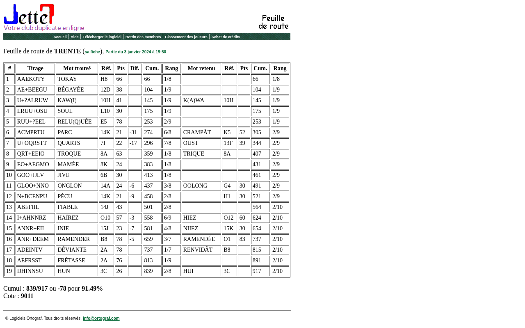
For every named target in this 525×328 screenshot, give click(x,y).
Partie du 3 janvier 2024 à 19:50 (135, 52)
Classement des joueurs (186, 37)
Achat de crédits (226, 37)
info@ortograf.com (101, 318)
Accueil (59, 37)
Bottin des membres (143, 37)
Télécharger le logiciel (102, 37)
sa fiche (92, 52)
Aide (75, 37)
